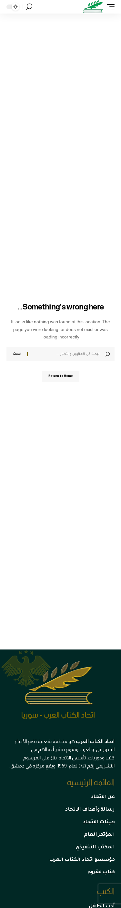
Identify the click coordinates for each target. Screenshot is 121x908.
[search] (29, 7)
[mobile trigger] (109, 7)
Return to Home (60, 376)
